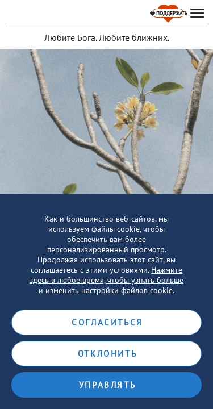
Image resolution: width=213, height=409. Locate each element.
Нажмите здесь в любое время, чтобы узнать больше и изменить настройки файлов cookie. (106, 280)
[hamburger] (197, 13)
